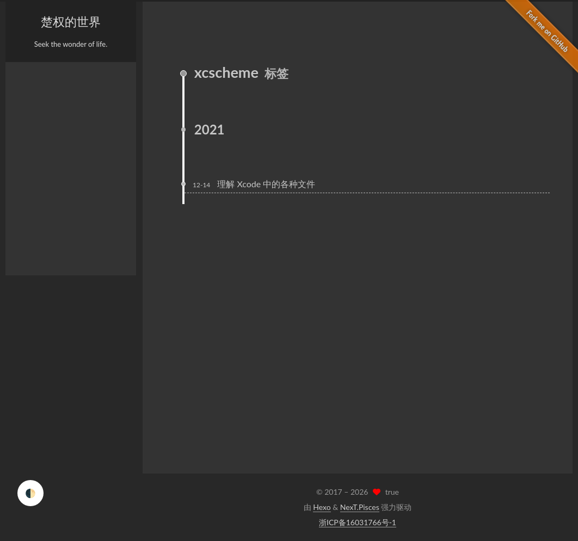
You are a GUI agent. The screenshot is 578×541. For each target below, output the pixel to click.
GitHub (40, 441)
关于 (30, 99)
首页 (30, 79)
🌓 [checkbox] (30, 493)
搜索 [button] (30, 255)
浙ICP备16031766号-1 (357, 522)
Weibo (41, 457)
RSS (29, 197)
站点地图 (37, 216)
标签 (30, 118)
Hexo (321, 507)
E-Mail (100, 441)
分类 (30, 138)
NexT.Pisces (359, 507)
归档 (30, 157)
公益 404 (37, 236)
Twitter (101, 457)
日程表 (33, 177)
